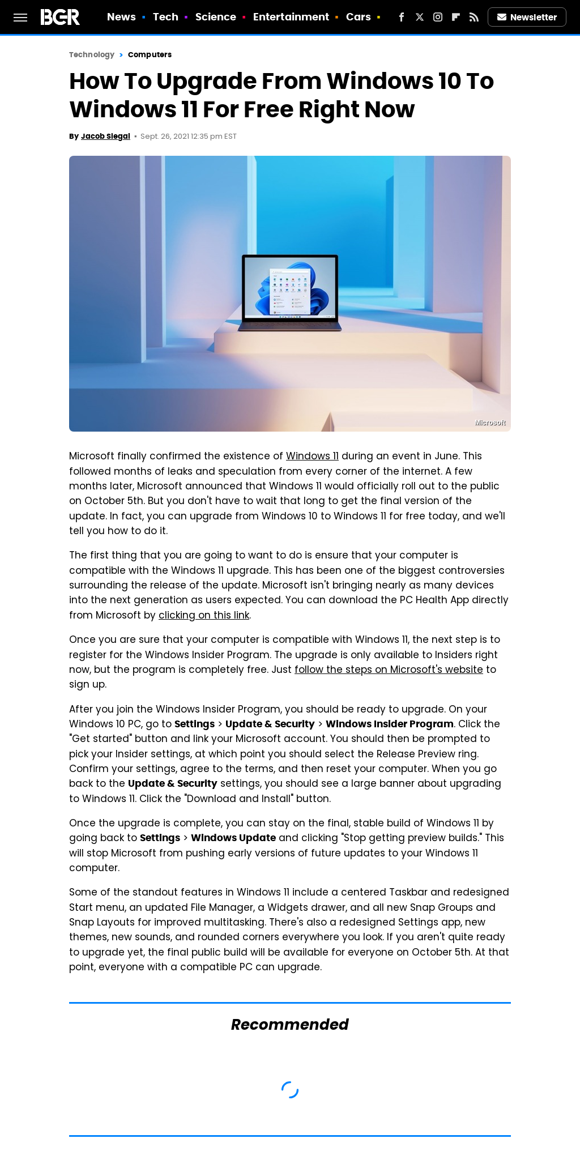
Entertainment (291, 16)
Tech (165, 16)
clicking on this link (204, 616)
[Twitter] (419, 17)
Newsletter (527, 17)
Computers (150, 54)
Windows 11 (312, 457)
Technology (91, 54)
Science (216, 16)
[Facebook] (401, 17)
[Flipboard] (455, 17)
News (121, 16)
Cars (358, 16)
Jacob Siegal (105, 136)
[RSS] (474, 17)
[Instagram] (437, 17)
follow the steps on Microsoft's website (389, 671)
